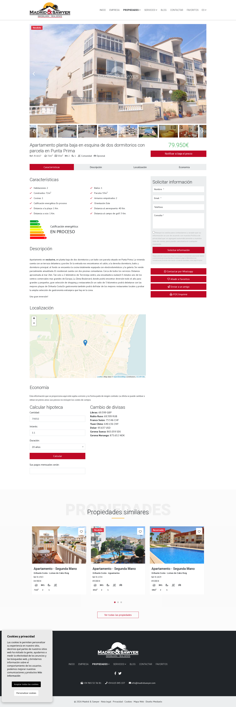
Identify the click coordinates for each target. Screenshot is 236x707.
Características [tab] (52, 167)
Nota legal (106, 701)
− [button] (34, 323)
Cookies (128, 701)
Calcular (57, 456)
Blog (164, 10)
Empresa (114, 10)
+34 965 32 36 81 (91, 683)
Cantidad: (35, 412)
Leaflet (99, 377)
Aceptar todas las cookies (26, 684)
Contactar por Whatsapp (178, 271)
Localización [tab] (140, 167)
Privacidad (118, 701)
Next (202, 74)
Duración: (35, 440)
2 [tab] (118, 602)
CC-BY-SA (140, 377)
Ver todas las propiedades (118, 614)
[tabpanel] (59, 560)
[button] (57, 447)
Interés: (34, 426)
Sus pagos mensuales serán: (44, 464)
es (204, 10)
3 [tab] (121, 602)
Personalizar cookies (26, 693)
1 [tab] (115, 602)
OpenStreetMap (119, 377)
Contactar (176, 10)
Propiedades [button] (132, 10)
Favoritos (193, 10)
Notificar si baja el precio (178, 153)
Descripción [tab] (96, 167)
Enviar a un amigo (179, 286)
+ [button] (34, 318)
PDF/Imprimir (178, 294)
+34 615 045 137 (115, 683)
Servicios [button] (150, 10)
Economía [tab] (184, 167)
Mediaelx (157, 701)
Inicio (103, 10)
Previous (34, 74)
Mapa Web (139, 701)
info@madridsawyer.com (142, 683)
